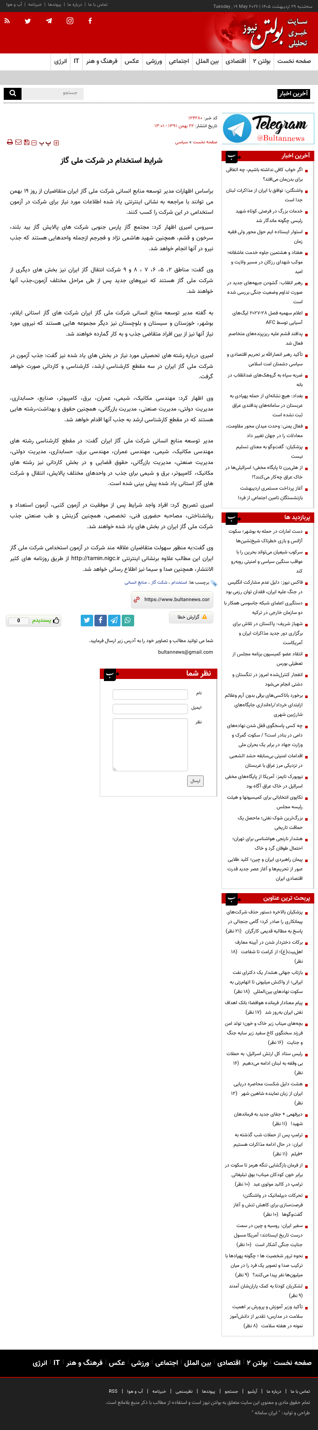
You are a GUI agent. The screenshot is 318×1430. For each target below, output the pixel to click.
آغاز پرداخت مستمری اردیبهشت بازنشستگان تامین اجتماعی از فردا (270, 493)
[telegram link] (114, 620)
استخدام (179, 582)
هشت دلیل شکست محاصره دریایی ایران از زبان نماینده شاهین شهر (267, 1093)
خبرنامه (35, 4)
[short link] (177, 600)
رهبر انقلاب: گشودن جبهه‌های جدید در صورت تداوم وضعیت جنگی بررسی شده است (265, 292)
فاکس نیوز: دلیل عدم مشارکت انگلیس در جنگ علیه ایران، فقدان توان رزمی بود (264, 587)
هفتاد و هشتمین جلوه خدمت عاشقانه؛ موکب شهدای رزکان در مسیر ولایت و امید (265, 262)
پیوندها (54, 4)
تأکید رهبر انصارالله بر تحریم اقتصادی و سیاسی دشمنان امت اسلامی (265, 359)
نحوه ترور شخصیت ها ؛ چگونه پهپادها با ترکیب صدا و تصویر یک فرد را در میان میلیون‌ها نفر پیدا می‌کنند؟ (264, 1265)
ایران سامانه (266, 1413)
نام (199, 693)
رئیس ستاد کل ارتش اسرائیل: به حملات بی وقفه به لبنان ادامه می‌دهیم (264, 1063)
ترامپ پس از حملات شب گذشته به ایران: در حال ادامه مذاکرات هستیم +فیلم (268, 1144)
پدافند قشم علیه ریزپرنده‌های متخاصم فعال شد (266, 338)
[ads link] (268, 128)
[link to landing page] (272, 32)
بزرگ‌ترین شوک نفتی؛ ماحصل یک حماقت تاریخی (270, 822)
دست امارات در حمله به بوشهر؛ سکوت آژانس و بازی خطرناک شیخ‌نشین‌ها (266, 536)
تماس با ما (98, 4)
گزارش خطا (192, 617)
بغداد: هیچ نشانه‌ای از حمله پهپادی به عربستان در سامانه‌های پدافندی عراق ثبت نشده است (266, 405)
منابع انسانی (136, 582)
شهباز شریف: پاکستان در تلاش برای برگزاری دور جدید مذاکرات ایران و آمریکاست (268, 633)
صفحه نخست (294, 61)
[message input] (150, 744)
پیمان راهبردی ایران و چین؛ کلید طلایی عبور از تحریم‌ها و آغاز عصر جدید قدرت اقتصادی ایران (265, 869)
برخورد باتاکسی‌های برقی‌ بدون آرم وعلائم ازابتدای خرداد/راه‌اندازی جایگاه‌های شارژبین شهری (264, 705)
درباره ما (74, 4)
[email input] (150, 709)
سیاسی (181, 142)
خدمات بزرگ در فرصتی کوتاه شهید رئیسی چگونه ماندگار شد (269, 216)
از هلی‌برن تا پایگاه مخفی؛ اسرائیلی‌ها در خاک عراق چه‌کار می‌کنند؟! (264, 472)
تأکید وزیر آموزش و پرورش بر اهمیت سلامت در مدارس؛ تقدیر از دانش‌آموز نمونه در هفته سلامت (266, 1316)
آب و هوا (14, 4)
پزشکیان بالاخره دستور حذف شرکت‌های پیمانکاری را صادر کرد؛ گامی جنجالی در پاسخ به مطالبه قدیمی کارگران (264, 921)
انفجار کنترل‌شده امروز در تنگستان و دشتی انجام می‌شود (267, 679)
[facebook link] (100, 620)
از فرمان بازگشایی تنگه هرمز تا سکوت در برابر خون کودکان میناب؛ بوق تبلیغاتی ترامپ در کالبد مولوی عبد (264, 1175)
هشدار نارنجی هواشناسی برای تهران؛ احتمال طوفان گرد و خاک (267, 843)
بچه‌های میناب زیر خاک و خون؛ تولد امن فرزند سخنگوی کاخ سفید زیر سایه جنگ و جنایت (264, 1033)
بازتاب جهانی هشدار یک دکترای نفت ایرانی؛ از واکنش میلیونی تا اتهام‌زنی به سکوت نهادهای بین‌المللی (266, 982)
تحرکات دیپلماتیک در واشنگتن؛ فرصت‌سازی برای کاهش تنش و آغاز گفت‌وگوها (268, 1205)
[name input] (150, 694)
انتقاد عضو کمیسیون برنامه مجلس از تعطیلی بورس (267, 658)
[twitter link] (87, 620)
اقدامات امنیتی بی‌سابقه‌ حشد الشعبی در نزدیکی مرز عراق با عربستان (266, 760)
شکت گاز (159, 582)
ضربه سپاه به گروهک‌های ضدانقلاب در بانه (265, 380)
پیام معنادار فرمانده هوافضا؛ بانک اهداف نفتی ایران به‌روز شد (264, 1007)
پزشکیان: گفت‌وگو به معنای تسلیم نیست (269, 451)
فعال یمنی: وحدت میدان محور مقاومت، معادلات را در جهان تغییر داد (264, 431)
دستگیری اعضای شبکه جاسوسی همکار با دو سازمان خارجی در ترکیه (263, 607)
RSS (113, 1391)
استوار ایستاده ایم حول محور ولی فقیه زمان (265, 236)
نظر (198, 722)
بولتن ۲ (261, 61)
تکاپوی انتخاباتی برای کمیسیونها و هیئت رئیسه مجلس (265, 802)
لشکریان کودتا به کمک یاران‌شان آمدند (264, 1291)
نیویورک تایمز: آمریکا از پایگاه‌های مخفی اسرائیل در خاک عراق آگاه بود (264, 781)
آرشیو (252, 1391)
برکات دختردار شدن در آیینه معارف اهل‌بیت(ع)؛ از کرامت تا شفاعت (267, 952)
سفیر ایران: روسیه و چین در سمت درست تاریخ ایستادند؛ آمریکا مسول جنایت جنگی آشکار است (268, 1235)
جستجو (231, 1391)
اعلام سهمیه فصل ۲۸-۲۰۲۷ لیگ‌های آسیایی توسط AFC (267, 317)
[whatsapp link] (128, 620)
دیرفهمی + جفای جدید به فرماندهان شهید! (268, 1119)
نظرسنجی (184, 1391)
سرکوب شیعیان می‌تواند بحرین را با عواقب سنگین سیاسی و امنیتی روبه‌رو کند (267, 561)
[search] (13, 94)
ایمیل (196, 707)
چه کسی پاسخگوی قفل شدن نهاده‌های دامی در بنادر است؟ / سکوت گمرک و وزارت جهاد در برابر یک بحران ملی (265, 735)
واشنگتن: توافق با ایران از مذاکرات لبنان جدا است (264, 195)
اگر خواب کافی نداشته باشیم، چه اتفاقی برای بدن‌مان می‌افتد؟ (216, 93)
